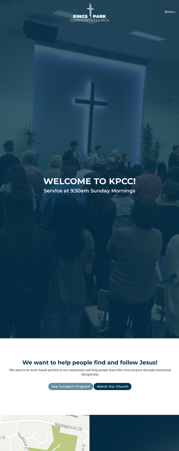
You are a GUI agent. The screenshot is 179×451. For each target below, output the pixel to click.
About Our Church (112, 386)
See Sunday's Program (70, 386)
